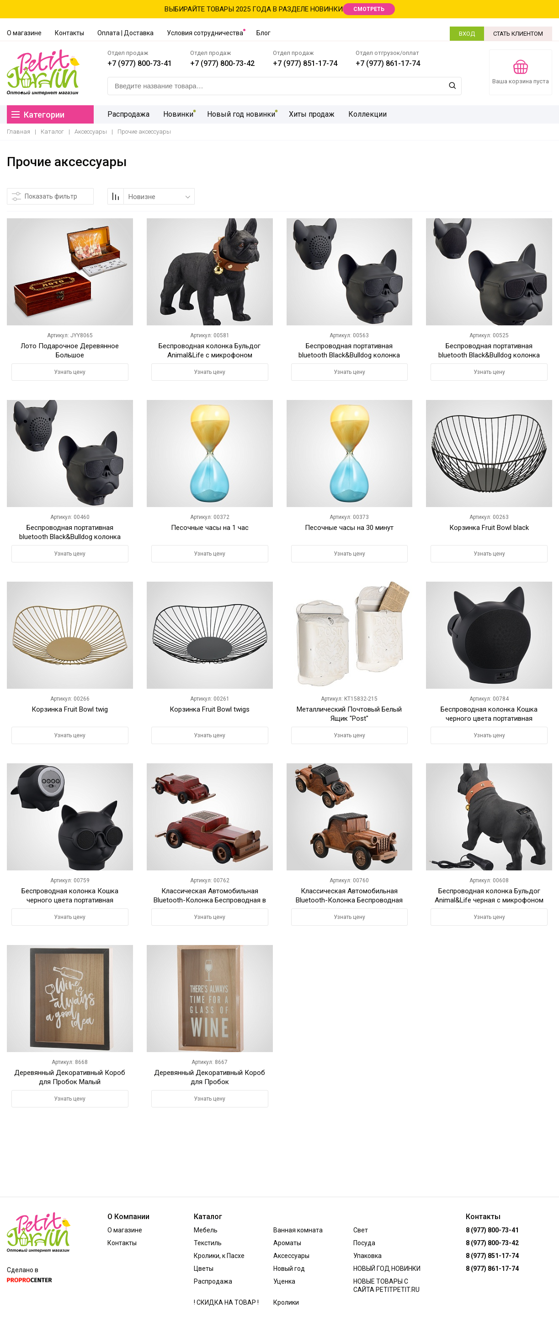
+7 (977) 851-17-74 (305, 63)
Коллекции (367, 114)
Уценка (284, 1281)
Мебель (206, 1230)
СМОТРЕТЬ (368, 9)
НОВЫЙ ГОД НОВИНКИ (387, 1268)
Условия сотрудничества (205, 33)
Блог (263, 33)
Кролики (286, 1302)
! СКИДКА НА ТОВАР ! (226, 1302)
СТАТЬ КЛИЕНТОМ (518, 33)
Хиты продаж (312, 114)
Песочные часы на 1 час (210, 528)
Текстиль (208, 1243)
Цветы (203, 1268)
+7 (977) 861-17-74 (388, 63)
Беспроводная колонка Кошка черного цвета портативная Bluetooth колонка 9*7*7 (489, 718)
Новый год (289, 1268)
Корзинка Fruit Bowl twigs (210, 709)
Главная (18, 131)
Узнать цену (69, 372)
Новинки (178, 114)
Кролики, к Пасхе (219, 1255)
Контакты (69, 33)
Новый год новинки (241, 114)
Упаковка (367, 1255)
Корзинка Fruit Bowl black (489, 528)
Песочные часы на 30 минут (349, 528)
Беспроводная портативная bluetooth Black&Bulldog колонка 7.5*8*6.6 (70, 537)
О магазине (24, 33)
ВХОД (467, 33)
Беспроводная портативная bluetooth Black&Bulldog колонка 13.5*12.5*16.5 (349, 355)
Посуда (364, 1243)
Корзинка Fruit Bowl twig (70, 709)
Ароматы (287, 1243)
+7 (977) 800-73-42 (222, 63)
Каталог (52, 131)
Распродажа (128, 114)
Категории (37, 114)
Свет (360, 1230)
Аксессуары (91, 131)
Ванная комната (298, 1230)
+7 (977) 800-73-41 (139, 63)
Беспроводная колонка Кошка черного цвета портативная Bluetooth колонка (69, 900)
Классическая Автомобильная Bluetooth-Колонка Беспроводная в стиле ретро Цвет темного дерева (210, 900)
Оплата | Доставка (125, 33)
